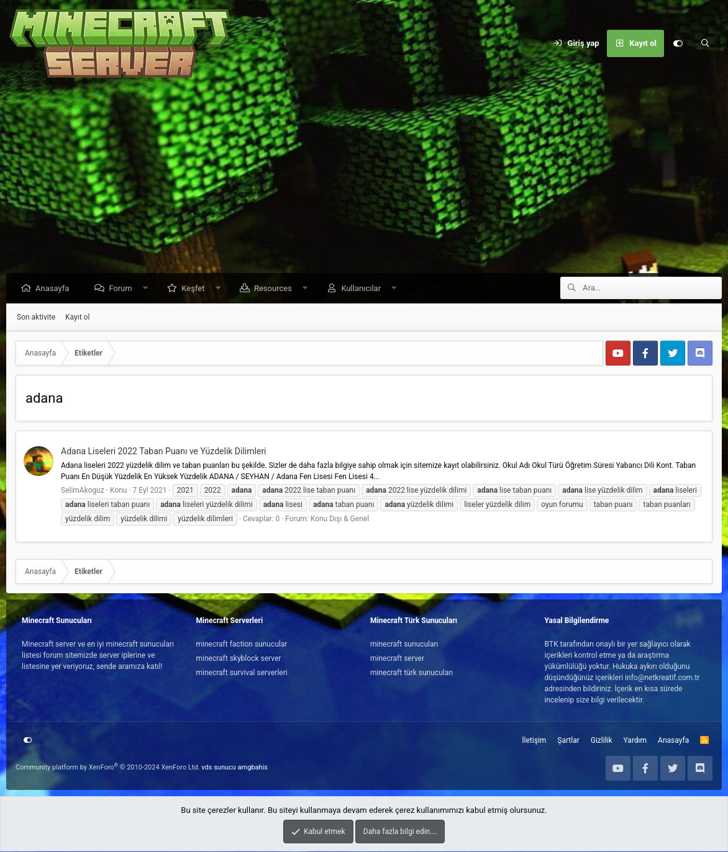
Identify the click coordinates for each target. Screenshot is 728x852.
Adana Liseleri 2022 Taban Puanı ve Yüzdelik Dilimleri (163, 452)
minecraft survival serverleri (242, 673)
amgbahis (253, 768)
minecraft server (397, 659)
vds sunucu (218, 768)
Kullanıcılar (364, 289)
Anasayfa (55, 289)
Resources (276, 289)
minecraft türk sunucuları (411, 673)
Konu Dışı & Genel (340, 519)
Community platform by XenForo (108, 768)
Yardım (635, 741)
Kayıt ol (77, 317)
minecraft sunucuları (404, 644)
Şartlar (568, 741)
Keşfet (195, 289)
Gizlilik (601, 741)
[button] (148, 289)
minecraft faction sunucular (242, 644)
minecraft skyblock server (238, 659)
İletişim (534, 741)
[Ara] (705, 43)
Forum (123, 289)
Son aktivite (36, 317)
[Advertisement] (364, 180)
